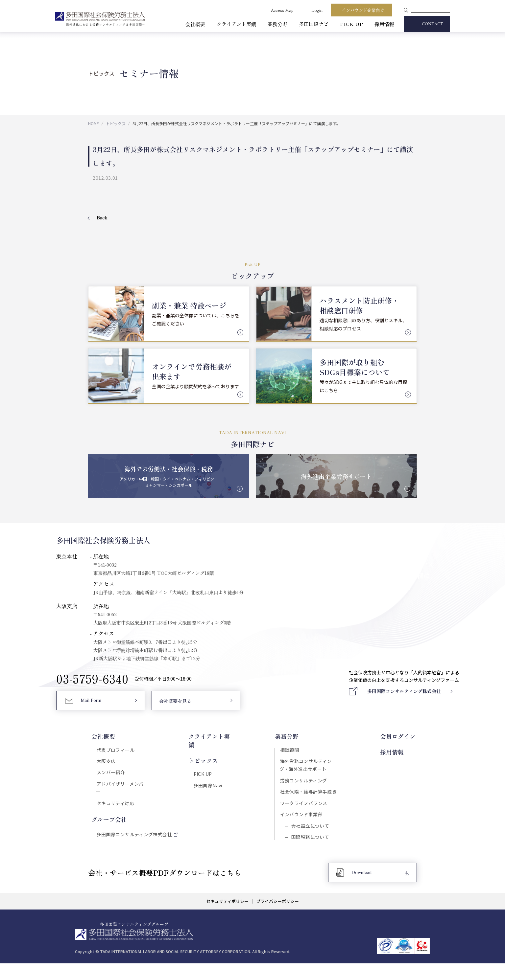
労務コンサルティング (303, 781)
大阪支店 (105, 761)
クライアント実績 (236, 23)
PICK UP (351, 23)
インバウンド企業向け (363, 10)
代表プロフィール (115, 750)
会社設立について (310, 827)
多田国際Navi (207, 777)
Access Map (282, 10)
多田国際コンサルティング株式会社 (134, 827)
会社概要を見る (175, 702)
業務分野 (277, 23)
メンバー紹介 (110, 773)
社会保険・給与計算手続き (308, 793)
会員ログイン (399, 736)
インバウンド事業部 (301, 816)
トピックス (116, 123)
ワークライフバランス (304, 804)
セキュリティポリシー (227, 904)
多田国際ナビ (313, 23)
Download (362, 875)
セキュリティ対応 (114, 796)
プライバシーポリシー (277, 904)
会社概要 (195, 23)
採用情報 (384, 23)
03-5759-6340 (92, 678)
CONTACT (432, 24)
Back (102, 218)
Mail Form (91, 702)
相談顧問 (290, 750)
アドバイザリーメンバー (122, 784)
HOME (93, 123)
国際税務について (310, 839)
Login (317, 10)
